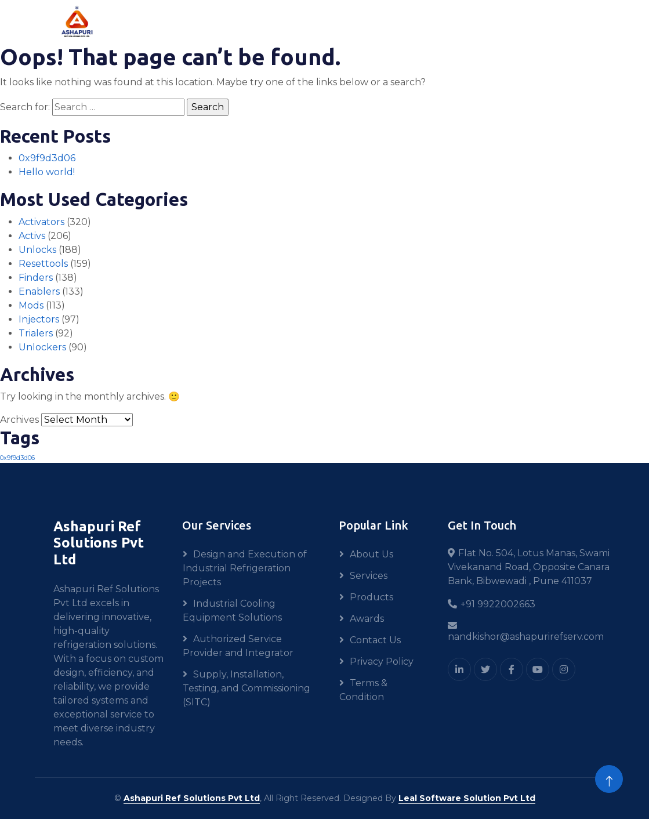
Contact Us (375, 640)
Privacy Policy (382, 661)
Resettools (43, 263)
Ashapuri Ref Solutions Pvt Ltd (192, 798)
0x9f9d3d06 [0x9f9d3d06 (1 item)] (17, 458)
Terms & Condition (363, 689)
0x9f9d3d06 (47, 158)
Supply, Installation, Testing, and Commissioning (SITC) (246, 688)
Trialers (36, 333)
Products (371, 597)
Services (368, 575)
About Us (371, 554)
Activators (41, 221)
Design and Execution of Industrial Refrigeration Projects (245, 568)
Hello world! (47, 171)
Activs (32, 235)
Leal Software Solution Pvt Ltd (466, 798)
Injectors (39, 319)
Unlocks (37, 249)
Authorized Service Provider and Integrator (238, 645)
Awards (367, 618)
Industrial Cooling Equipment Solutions (232, 610)
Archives (19, 419)
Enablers (39, 291)
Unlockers (42, 347)
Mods (31, 305)
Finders (36, 277)
